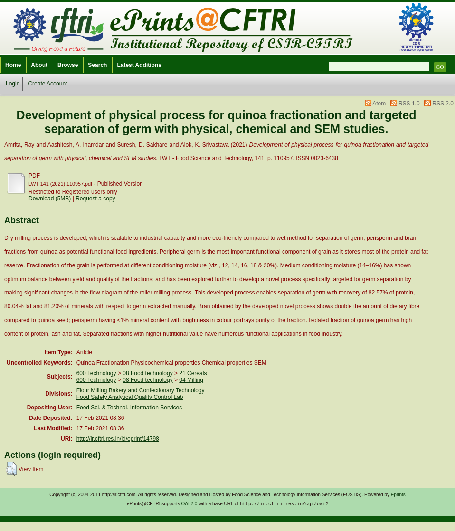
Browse (67, 65)
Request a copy (95, 198)
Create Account (47, 83)
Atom (379, 103)
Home (13, 65)
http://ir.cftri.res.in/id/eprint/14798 (117, 439)
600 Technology (96, 373)
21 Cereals (193, 373)
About (39, 65)
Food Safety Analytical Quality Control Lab (129, 397)
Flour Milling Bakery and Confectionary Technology (140, 390)
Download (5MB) (49, 198)
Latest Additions (139, 65)
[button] (11, 469)
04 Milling (191, 380)
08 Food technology (147, 373)
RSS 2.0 (443, 103)
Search (97, 65)
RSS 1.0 (409, 103)
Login (12, 83)
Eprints (398, 494)
